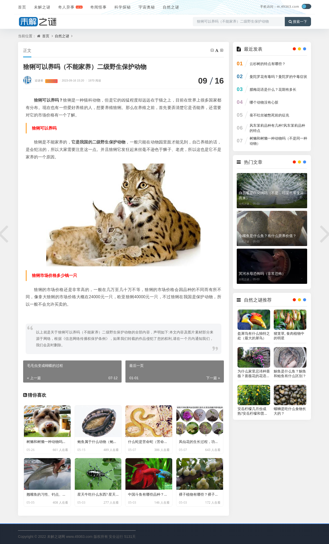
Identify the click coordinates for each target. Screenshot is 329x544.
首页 (22, 7)
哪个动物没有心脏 (264, 102)
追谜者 (39, 80)
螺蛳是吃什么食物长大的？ (290, 411)
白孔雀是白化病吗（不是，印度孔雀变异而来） (271, 195)
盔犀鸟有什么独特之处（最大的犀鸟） (253, 335)
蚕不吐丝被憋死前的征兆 (269, 115)
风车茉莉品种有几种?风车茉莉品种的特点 (277, 128)
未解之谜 (42, 7)
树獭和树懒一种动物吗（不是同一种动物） (278, 141)
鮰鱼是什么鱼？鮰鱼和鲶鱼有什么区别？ (290, 373)
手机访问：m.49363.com (279, 6)
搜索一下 (298, 22)
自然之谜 (171, 7)
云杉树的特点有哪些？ (268, 63)
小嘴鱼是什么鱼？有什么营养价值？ (267, 235)
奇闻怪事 (98, 7)
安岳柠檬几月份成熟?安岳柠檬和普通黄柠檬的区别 (252, 411)
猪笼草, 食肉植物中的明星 (289, 335)
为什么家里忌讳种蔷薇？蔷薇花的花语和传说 (253, 373)
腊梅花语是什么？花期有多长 (273, 89)
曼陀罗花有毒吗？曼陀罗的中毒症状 (278, 76)
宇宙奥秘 (147, 7)
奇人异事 (66, 7)
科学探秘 (122, 7)
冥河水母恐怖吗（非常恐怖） (262, 273)
